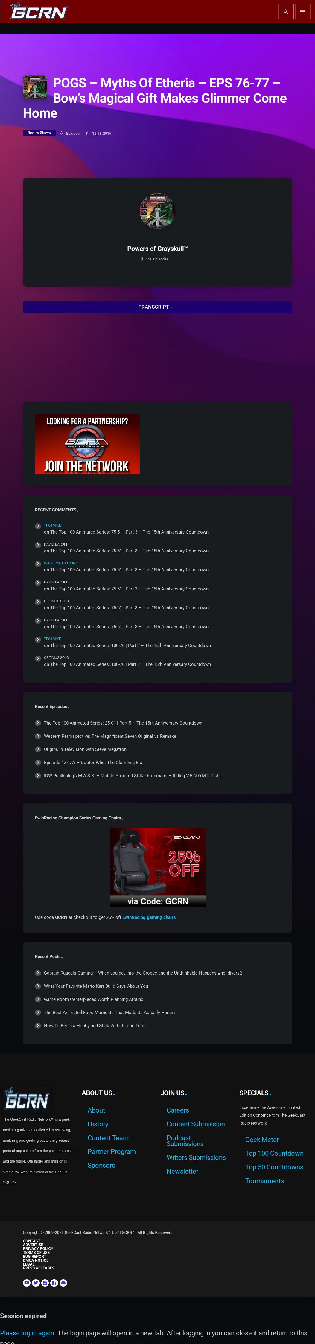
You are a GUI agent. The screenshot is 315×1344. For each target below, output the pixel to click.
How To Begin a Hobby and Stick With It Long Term (95, 1025)
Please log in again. (28, 1333)
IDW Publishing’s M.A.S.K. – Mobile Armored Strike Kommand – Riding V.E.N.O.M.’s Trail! (132, 775)
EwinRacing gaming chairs (149, 917)
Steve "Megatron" (60, 563)
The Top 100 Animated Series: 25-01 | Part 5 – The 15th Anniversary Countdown (123, 723)
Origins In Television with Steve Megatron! (86, 749)
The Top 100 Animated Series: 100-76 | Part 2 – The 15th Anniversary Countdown (130, 645)
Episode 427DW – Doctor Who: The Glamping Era (93, 762)
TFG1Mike (52, 525)
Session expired (23, 1316)
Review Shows (39, 133)
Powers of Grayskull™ (157, 249)
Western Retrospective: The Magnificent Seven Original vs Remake (110, 736)
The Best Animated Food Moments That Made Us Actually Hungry (109, 1012)
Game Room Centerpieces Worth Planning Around (93, 999)
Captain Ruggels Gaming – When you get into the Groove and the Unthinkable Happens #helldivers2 (143, 973)
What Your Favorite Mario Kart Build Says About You (96, 986)
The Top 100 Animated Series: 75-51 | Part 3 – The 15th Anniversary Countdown (129, 532)
